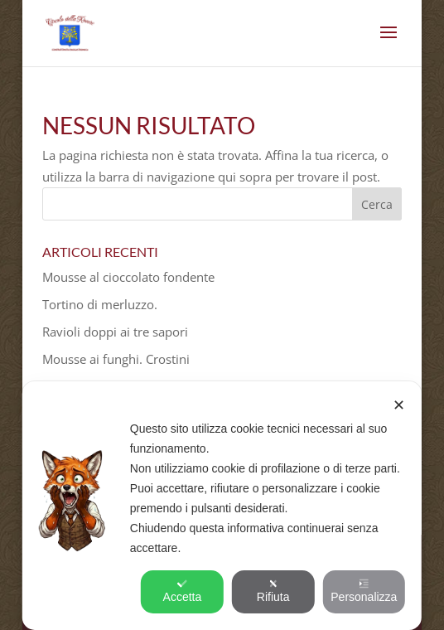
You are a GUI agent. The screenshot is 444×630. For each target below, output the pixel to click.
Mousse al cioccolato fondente (128, 277)
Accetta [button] (182, 591)
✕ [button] (399, 405)
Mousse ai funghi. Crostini (116, 359)
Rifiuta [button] (273, 591)
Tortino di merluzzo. (99, 304)
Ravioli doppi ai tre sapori (115, 331)
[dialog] (222, 505)
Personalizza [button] (364, 591)
